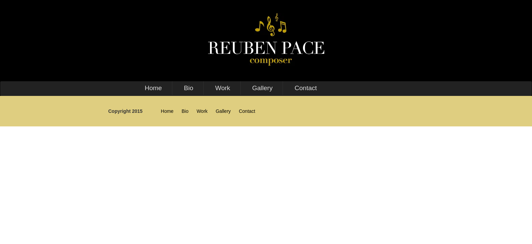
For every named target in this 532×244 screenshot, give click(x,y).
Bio (188, 88)
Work (222, 88)
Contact (305, 88)
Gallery (262, 88)
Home (153, 88)
